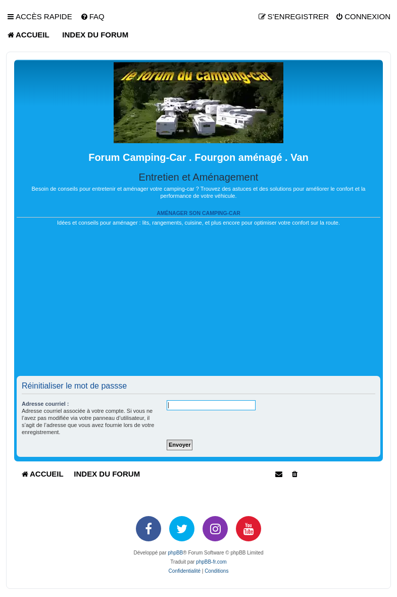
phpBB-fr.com (211, 562)
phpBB (175, 553)
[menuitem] (92, 16)
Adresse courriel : (45, 404)
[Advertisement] (198, 305)
